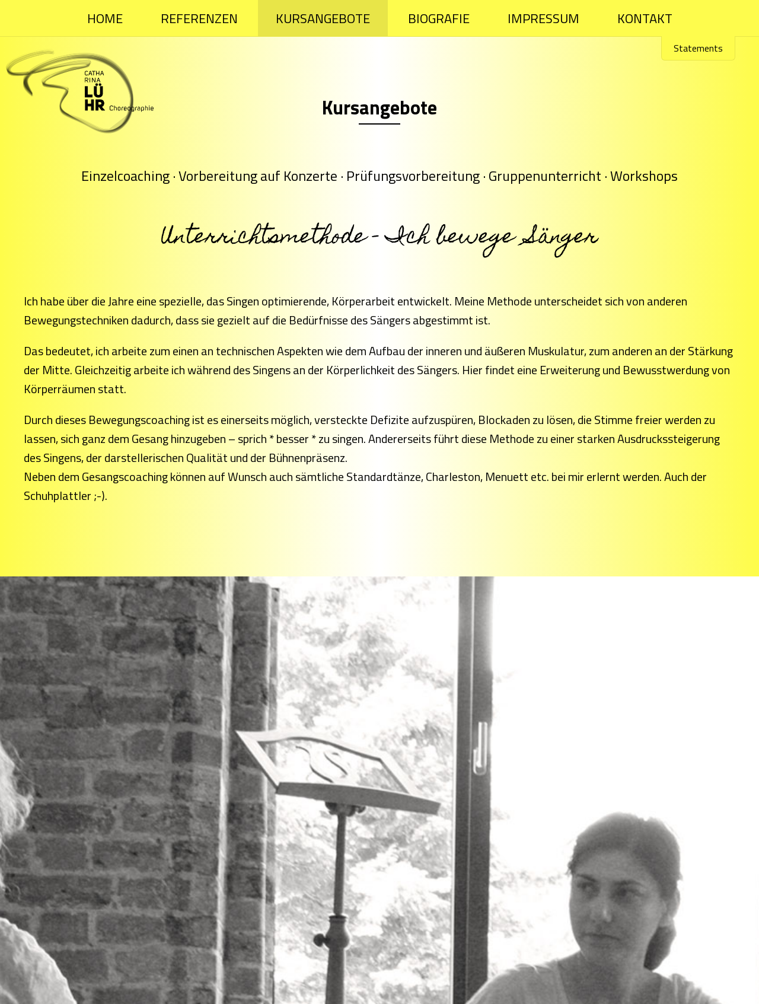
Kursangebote (323, 18)
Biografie (439, 18)
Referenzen (199, 18)
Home (105, 18)
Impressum (543, 18)
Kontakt (644, 18)
